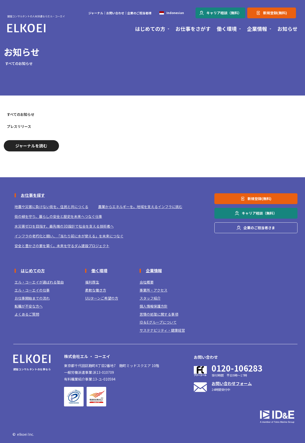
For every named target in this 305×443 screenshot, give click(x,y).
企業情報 (257, 28)
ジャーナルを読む (31, 146)
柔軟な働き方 (95, 290)
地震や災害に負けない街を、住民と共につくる (51, 206)
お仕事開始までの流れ (32, 298)
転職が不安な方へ (29, 306)
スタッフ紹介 (150, 298)
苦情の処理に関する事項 (159, 314)
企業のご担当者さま (259, 227)
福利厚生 (92, 282)
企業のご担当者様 (139, 13)
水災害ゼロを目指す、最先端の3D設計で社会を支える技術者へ (64, 226)
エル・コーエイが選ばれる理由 (39, 282)
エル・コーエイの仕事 (32, 290)
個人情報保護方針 (154, 306)
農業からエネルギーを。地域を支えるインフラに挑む (140, 206)
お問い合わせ (115, 13)
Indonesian (175, 13)
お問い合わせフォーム (232, 383)
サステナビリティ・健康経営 (162, 330)
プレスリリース (19, 126)
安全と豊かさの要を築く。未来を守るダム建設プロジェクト (62, 245)
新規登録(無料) (275, 12)
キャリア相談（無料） (223, 12)
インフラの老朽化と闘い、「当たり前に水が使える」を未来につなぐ (69, 236)
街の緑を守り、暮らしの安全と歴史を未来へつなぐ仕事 (58, 216)
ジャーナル (95, 13)
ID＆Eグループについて (158, 322)
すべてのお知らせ (20, 114)
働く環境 (227, 28)
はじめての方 (150, 28)
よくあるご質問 (27, 314)
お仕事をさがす (193, 28)
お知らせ (287, 28)
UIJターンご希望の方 (101, 298)
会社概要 (147, 282)
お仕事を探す (33, 195)
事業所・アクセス (153, 290)
